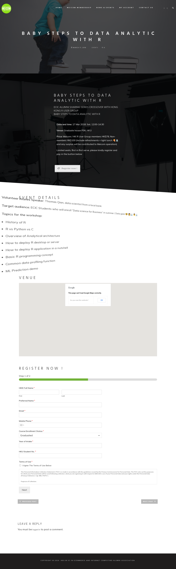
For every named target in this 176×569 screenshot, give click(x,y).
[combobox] (22, 425)
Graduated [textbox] (26, 435)
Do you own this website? (79, 300)
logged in (36, 529)
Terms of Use (25, 461)
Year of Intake (26, 441)
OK (102, 300)
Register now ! (67, 168)
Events (95, 48)
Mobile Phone (26, 421)
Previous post (29, 501)
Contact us (144, 7)
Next (24, 489)
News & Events (103, 7)
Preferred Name (27, 400)
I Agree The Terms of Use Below (36, 465)
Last (63, 396)
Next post (148, 501)
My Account (124, 7)
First (20, 396)
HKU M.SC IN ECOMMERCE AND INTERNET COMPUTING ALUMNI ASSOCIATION (98, 560)
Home (57, 7)
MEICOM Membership (77, 7)
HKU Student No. (27, 451)
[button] (88, 317)
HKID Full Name (27, 388)
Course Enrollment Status (31, 431)
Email (22, 411)
